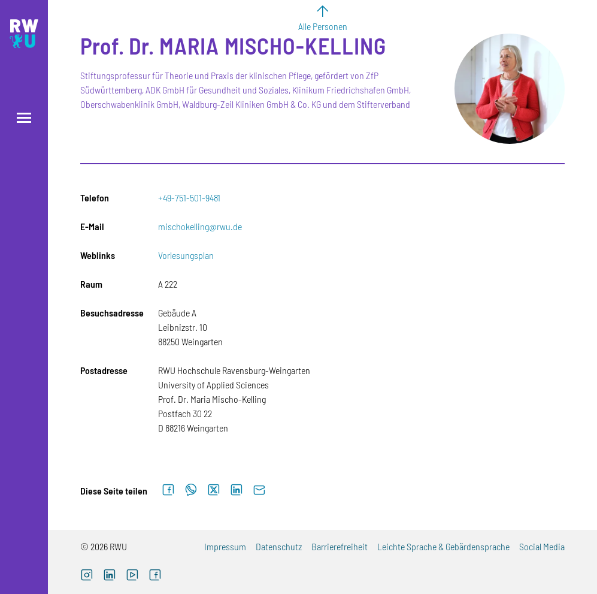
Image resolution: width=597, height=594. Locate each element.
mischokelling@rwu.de (200, 226)
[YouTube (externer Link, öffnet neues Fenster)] (132, 576)
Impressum (225, 546)
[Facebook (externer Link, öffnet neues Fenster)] (155, 576)
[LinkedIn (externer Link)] (109, 576)
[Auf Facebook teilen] (168, 490)
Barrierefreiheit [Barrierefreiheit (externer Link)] (339, 546)
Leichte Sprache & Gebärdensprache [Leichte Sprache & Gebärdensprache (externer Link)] (443, 546)
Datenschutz (279, 546)
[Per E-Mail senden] (259, 490)
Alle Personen (322, 26)
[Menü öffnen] (24, 118)
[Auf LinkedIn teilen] (236, 490)
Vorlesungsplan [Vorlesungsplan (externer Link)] (186, 255)
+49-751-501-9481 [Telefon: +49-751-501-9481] (189, 197)
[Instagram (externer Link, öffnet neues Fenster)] (86, 576)
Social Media (542, 546)
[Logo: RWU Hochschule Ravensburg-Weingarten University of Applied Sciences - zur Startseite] (24, 33)
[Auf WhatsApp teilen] (191, 490)
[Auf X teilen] (213, 490)
